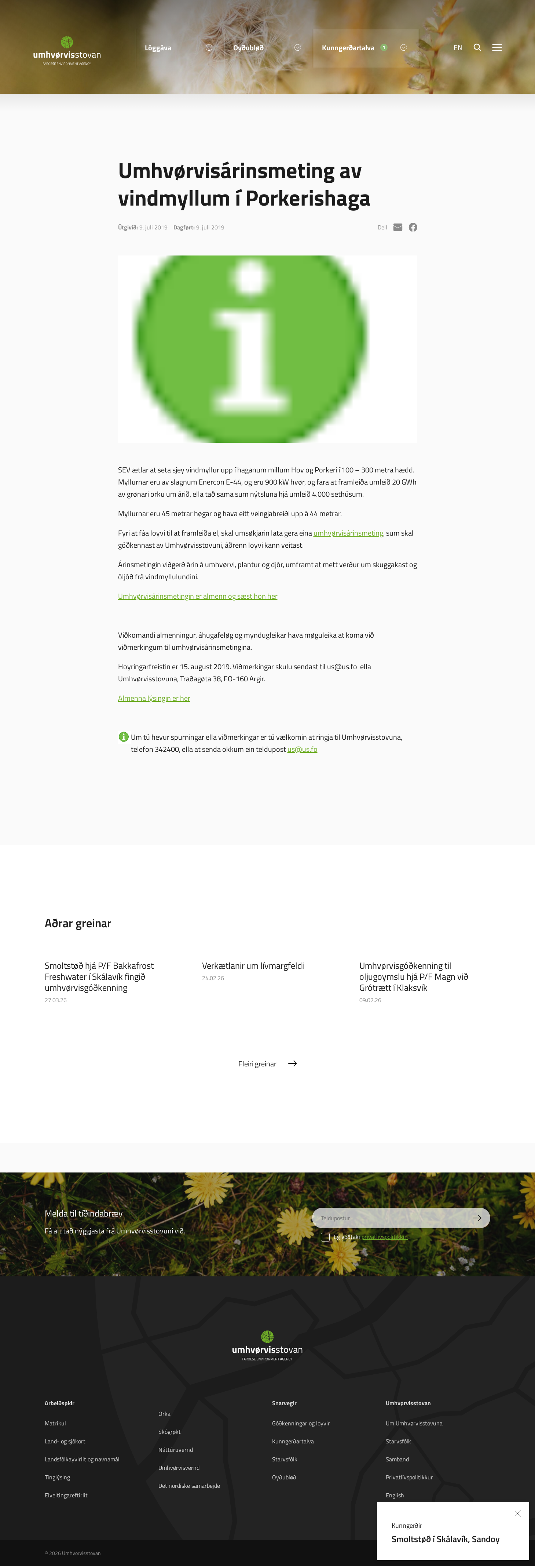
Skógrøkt (169, 1431)
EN (458, 48)
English (395, 1495)
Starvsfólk (284, 1459)
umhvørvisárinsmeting (348, 533)
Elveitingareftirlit (66, 1495)
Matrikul (55, 1423)
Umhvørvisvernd (178, 1467)
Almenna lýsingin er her (154, 698)
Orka (164, 1413)
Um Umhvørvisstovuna (414, 1423)
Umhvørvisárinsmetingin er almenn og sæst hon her (198, 596)
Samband (397, 1459)
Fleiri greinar (257, 1063)
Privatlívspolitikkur (409, 1477)
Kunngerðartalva (293, 1441)
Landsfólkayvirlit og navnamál (82, 1459)
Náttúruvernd (175, 1449)
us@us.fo (302, 749)
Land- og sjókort (65, 1441)
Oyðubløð (284, 1477)
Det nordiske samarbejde (189, 1485)
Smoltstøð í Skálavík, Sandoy (446, 1539)
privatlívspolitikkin (385, 1236)
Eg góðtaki (364, 1237)
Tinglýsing (57, 1477)
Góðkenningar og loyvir (301, 1423)
